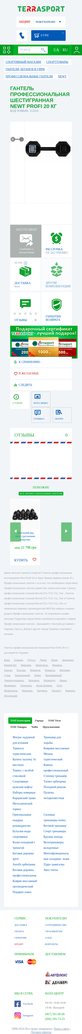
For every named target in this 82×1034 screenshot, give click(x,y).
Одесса (31, 660)
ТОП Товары (18, 726)
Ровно (37, 675)
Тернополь (26, 685)
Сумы (7, 675)
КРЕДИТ (18, 944)
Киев (6, 660)
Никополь (27, 690)
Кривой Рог (10, 665)
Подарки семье (22, 892)
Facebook (23, 1004)
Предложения (51, 726)
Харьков (18, 660)
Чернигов (35, 670)
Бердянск (42, 690)
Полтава (21, 670)
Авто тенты (51, 870)
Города (39, 720)
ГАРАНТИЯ (20, 937)
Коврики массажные (56, 748)
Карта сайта (61, 1028)
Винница (57, 665)
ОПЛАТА (19, 931)
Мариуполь (41, 665)
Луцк (59, 685)
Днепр (43, 660)
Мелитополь (10, 690)
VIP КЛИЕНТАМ (53, 931)
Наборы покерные (24, 792)
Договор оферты (41, 1032)
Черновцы (33, 680)
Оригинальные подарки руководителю (22, 820)
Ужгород (56, 690)
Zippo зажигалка (54, 864)
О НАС (48, 937)
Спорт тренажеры (55, 831)
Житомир (64, 670)
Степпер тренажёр (55, 776)
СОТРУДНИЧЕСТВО (55, 925)
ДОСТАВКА (20, 925)
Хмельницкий (22, 675)
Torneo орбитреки (55, 781)
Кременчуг (49, 680)
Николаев (26, 665)
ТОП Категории (20, 720)
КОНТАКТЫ (51, 944)
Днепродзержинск (14, 680)
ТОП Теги (54, 720)
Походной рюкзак (55, 787)
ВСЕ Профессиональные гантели (41, 493)
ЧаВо (34, 726)
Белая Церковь (44, 685)
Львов (54, 660)
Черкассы (50, 670)
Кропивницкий (53, 675)
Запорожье (68, 660)
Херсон (8, 670)
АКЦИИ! (24, 21)
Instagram (23, 1015)
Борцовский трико (24, 798)
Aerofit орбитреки (24, 864)
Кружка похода (53, 836)
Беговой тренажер (55, 825)
